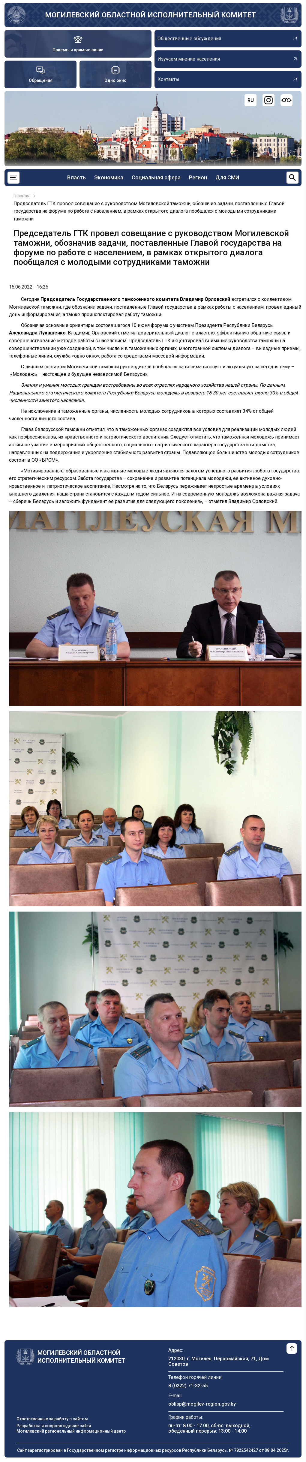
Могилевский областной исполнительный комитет (150, 15)
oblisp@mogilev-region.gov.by (202, 1404)
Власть (76, 177)
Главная (21, 195)
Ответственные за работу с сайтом (52, 1418)
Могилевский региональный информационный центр (71, 1431)
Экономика (108, 177)
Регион (198, 177)
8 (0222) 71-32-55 (188, 1386)
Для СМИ (227, 177)
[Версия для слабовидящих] (286, 100)
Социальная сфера (156, 177)
